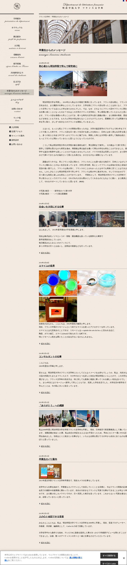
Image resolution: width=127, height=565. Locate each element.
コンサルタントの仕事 (50, 356)
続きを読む (45, 253)
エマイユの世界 (47, 266)
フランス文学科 (44, 16)
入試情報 (15, 127)
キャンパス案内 (17, 136)
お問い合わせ (16, 144)
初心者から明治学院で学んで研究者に (58, 66)
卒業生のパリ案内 (48, 459)
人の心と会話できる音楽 (51, 516)
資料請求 (15, 140)
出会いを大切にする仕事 (51, 207)
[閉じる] (124, 558)
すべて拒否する (109, 556)
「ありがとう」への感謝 (51, 405)
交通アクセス (16, 131)
